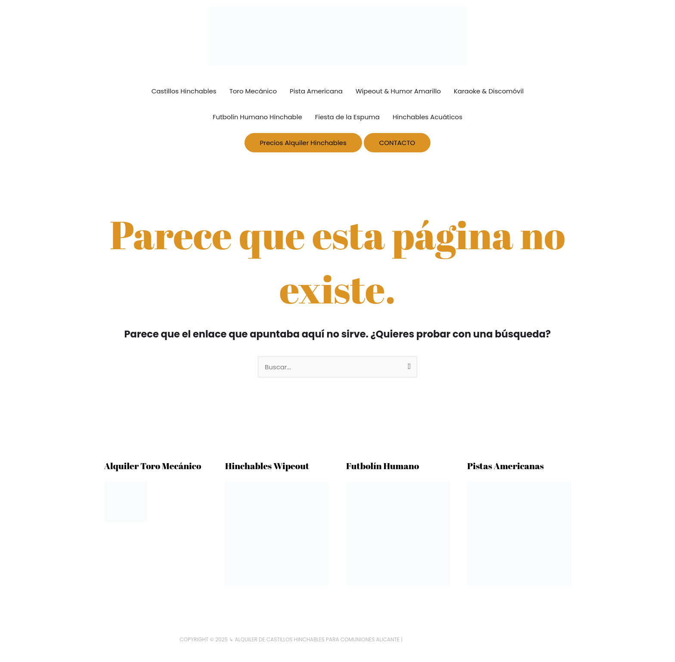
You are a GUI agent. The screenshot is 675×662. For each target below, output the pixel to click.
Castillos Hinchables (184, 91)
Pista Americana (316, 91)
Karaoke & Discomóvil (488, 91)
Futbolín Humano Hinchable (257, 116)
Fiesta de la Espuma (347, 116)
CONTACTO (397, 142)
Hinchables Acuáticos (427, 116)
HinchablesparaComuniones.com (449, 639)
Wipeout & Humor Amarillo (398, 91)
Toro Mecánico (253, 91)
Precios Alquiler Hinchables (303, 142)
